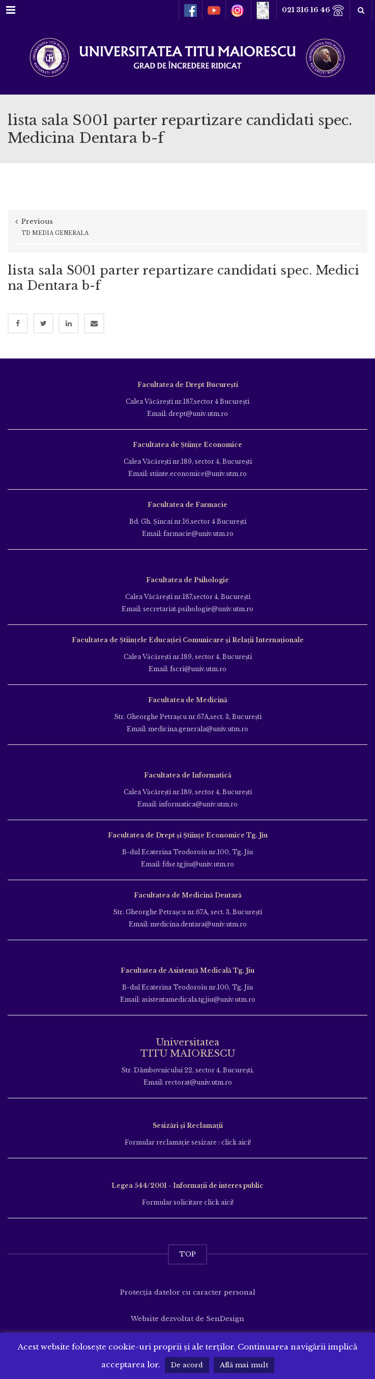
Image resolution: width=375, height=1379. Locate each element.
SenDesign (225, 1318)
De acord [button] (187, 1365)
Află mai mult (244, 1365)
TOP (187, 1254)
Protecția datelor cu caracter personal (187, 1292)
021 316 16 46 (313, 10)
